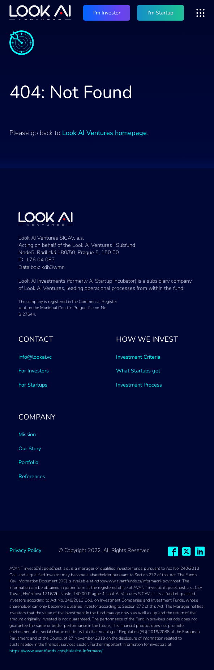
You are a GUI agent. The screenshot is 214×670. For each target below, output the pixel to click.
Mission (27, 434)
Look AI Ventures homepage (104, 132)
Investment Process (139, 384)
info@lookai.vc (35, 357)
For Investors (33, 370)
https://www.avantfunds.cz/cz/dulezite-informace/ (55, 651)
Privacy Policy (25, 550)
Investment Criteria (138, 357)
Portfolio (28, 462)
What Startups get (138, 370)
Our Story (29, 448)
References (31, 476)
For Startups (32, 384)
